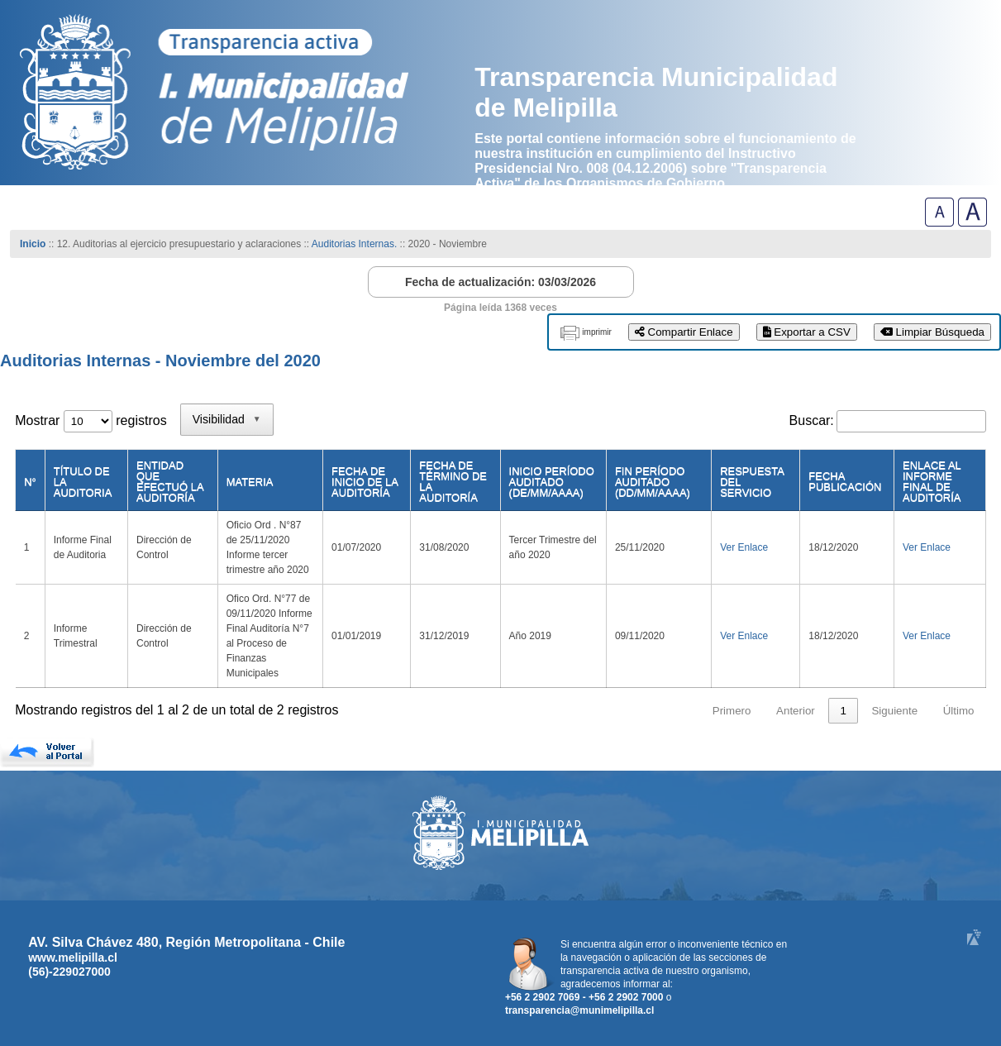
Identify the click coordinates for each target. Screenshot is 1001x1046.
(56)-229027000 (69, 971)
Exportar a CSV (807, 332)
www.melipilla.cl (72, 957)
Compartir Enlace (684, 332)
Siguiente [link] (894, 710)
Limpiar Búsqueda (932, 332)
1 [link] (843, 710)
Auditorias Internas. (354, 244)
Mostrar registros (90, 420)
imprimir (597, 332)
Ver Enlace (744, 547)
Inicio (32, 244)
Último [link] (959, 710)
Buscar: (811, 420)
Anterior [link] (795, 710)
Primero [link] (732, 710)
